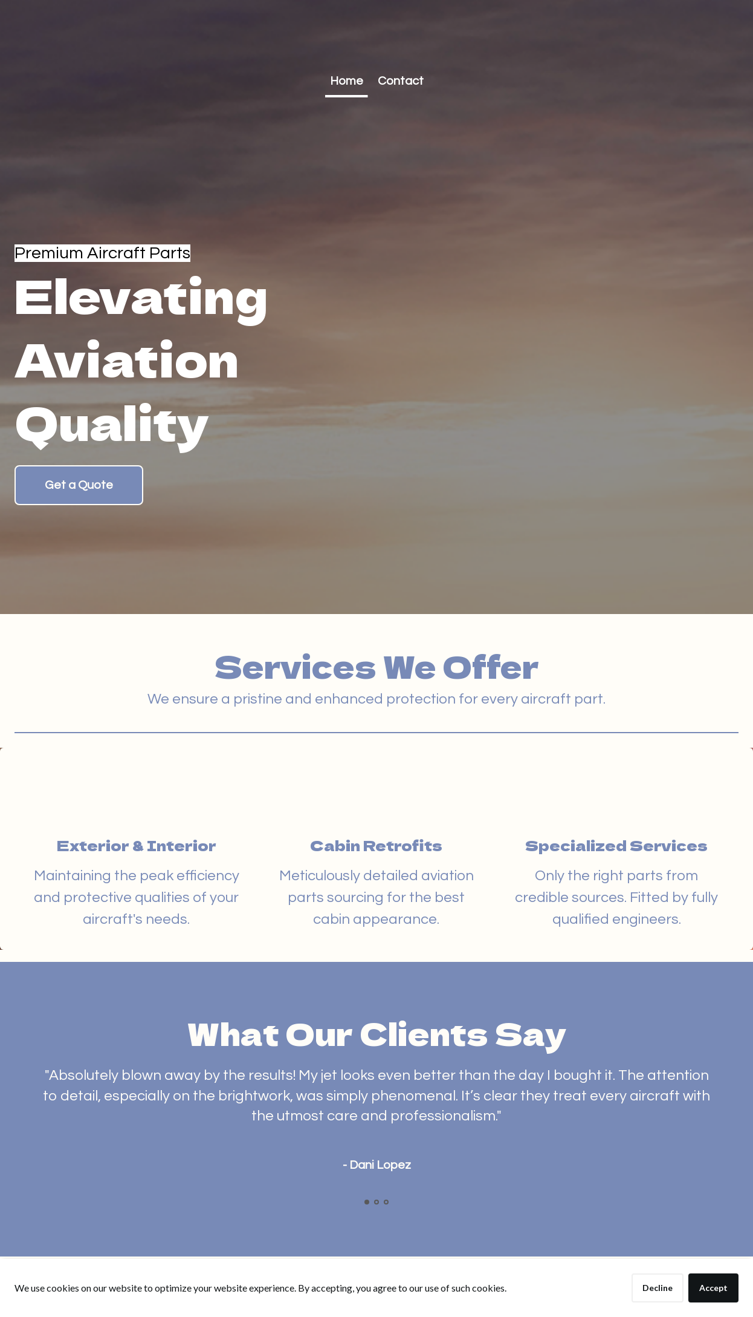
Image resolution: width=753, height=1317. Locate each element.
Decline (657, 1288)
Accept (713, 1288)
